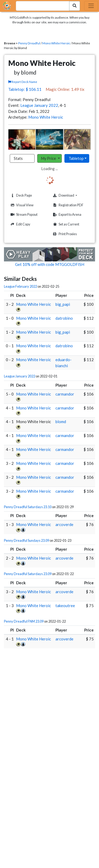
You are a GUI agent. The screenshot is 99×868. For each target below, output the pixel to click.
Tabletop (76, 158)
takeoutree (65, 605)
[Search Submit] (74, 6)
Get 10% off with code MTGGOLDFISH (49, 264)
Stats (18, 158)
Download (71, 195)
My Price (49, 158)
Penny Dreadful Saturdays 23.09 (27, 574)
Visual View (21, 205)
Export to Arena (66, 214)
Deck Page (20, 195)
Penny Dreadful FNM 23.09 (24, 621)
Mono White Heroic (56, 43)
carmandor (64, 394)
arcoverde (64, 524)
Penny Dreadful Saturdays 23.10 (27, 507)
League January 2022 (39, 105)
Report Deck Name (22, 81)
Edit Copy (19, 224)
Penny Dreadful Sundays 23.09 (26, 540)
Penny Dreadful (29, 43)
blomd (60, 421)
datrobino (64, 318)
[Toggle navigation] (91, 5)
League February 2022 (20, 286)
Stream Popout (23, 214)
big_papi (62, 304)
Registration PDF (67, 205)
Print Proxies (64, 234)
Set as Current (65, 224)
